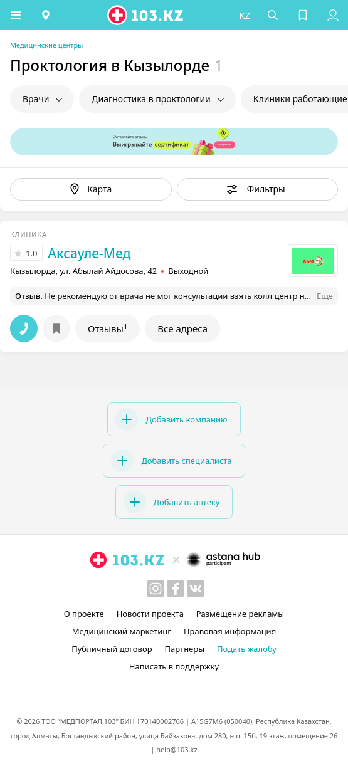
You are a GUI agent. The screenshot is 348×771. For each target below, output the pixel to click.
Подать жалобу (247, 648)
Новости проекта (150, 613)
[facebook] (175, 588)
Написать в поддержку (174, 666)
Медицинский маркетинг (121, 631)
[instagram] (155, 588)
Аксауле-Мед (89, 253)
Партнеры (185, 648)
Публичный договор (111, 648)
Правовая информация (230, 631)
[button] (16, 15)
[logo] (146, 15)
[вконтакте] (195, 588)
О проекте (84, 613)
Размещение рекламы (240, 613)
